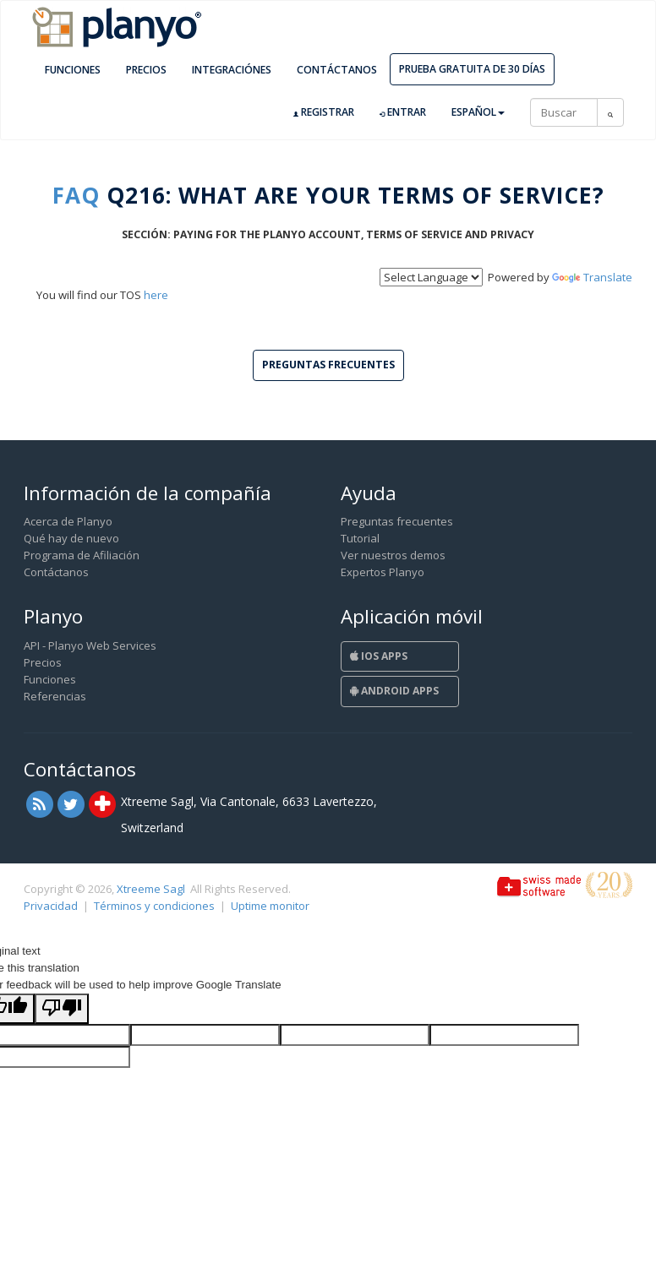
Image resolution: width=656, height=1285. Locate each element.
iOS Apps (378, 656)
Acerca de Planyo (68, 521)
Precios (146, 70)
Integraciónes (231, 70)
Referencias (55, 696)
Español (478, 112)
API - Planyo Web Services (90, 645)
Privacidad (51, 905)
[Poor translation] (62, 1009)
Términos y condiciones (154, 905)
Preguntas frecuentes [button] (328, 364)
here (156, 294)
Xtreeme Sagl (151, 888)
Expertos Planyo (382, 572)
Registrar (323, 112)
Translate (592, 277)
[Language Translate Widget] (431, 277)
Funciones (73, 70)
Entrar (403, 112)
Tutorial (360, 538)
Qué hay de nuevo (71, 538)
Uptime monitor (270, 905)
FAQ (76, 195)
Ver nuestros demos (393, 555)
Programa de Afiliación (81, 555)
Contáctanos (337, 70)
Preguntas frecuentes (397, 521)
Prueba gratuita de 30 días (472, 69)
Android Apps (394, 690)
